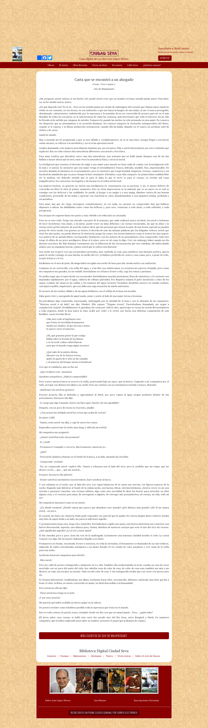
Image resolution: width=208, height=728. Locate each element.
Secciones (117, 65)
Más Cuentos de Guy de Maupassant (104, 636)
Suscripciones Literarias (146, 700)
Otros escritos (99, 65)
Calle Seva (132, 65)
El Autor (63, 65)
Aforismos (96, 656)
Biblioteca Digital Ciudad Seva (104, 650)
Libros (51, 65)
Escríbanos (100, 700)
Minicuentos (79, 656)
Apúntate (165, 58)
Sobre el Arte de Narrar (147, 656)
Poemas (64, 656)
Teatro (109, 656)
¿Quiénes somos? (152, 65)
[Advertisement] (104, 23)
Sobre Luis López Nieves (57, 700)
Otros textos (124, 656)
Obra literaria (80, 65)
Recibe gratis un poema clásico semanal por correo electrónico (104, 712)
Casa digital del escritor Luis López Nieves (103, 59)
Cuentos (51, 656)
